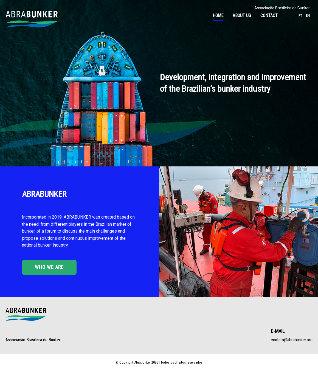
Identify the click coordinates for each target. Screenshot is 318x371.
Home (218, 15)
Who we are (49, 267)
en (308, 16)
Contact (269, 15)
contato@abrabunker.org (292, 339)
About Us (242, 15)
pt (300, 16)
